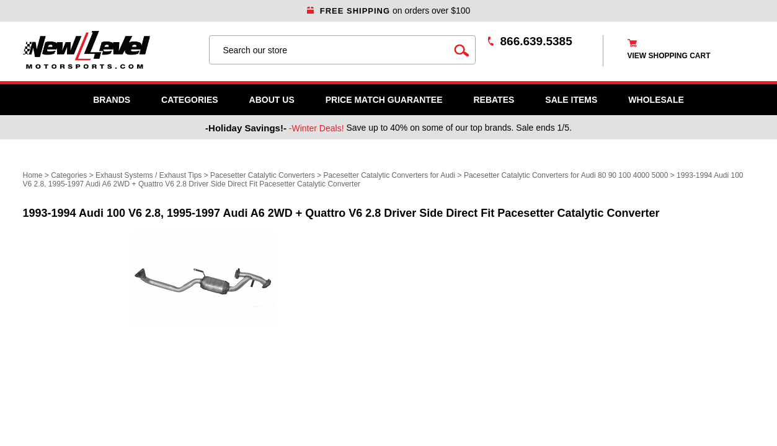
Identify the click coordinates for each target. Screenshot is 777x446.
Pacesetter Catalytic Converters (262, 175)
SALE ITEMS (571, 100)
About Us (272, 100)
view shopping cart (669, 55)
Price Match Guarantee (384, 100)
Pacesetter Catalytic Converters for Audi (389, 175)
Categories (189, 100)
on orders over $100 (389, 10)
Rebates (493, 100)
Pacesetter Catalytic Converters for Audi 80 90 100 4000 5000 (566, 175)
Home (33, 175)
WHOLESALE (655, 100)
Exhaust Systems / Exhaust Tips (148, 175)
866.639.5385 (536, 41)
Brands (111, 100)
